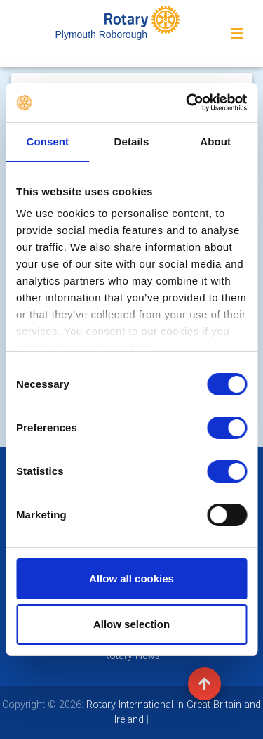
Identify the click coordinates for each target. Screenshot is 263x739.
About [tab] (215, 142)
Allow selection (131, 624)
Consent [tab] (47, 142)
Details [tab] (131, 142)
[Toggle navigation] (237, 34)
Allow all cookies (131, 578)
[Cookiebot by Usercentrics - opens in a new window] (187, 102)
